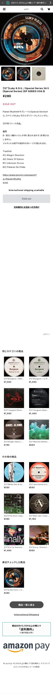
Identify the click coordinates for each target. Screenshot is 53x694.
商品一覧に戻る (26, 604)
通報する (46, 334)
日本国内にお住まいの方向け (26, 207)
